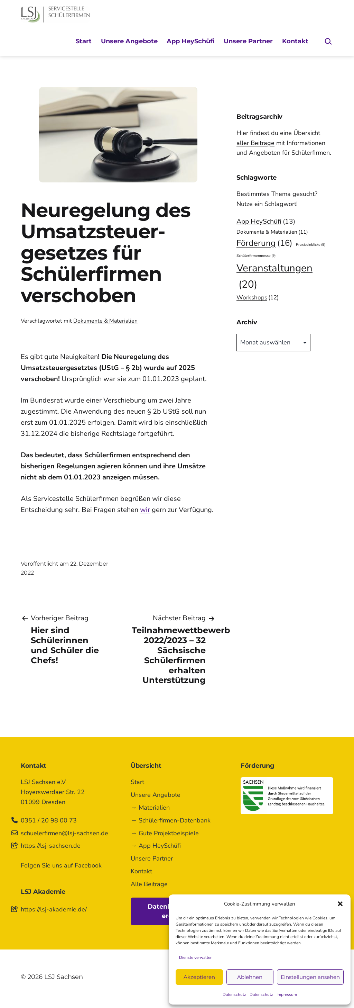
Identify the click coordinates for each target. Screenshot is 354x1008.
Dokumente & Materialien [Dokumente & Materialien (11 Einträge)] (272, 232)
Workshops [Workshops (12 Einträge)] (257, 297)
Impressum (287, 994)
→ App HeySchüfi (156, 846)
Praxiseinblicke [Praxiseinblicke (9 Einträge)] (310, 245)
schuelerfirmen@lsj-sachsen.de (64, 833)
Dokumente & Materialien (105, 321)
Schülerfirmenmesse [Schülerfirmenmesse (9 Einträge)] (256, 256)
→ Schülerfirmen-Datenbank (171, 820)
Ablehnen (249, 977)
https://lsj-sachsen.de (51, 846)
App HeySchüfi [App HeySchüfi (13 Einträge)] (265, 221)
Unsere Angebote (129, 41)
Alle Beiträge (149, 884)
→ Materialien (150, 807)
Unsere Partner (248, 41)
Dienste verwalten (196, 957)
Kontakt (295, 41)
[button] (340, 903)
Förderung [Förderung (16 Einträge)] (264, 243)
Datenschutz (234, 994)
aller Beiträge (255, 143)
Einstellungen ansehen (310, 977)
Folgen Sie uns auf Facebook (61, 865)
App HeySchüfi (191, 41)
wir (145, 509)
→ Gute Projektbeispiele (165, 833)
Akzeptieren (199, 977)
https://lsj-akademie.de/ (54, 909)
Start (84, 41)
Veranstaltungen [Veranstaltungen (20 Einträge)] (274, 276)
